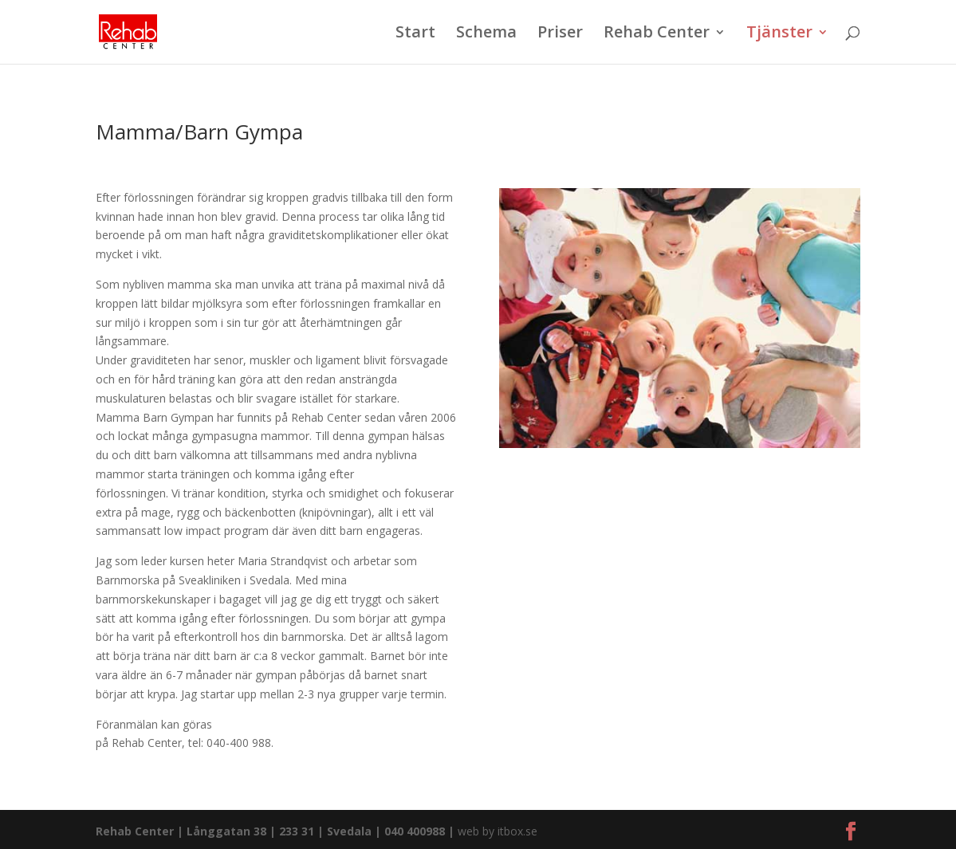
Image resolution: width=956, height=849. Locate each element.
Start (415, 34)
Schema (486, 34)
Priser (560, 34)
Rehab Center (657, 34)
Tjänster (779, 34)
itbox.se (517, 831)
